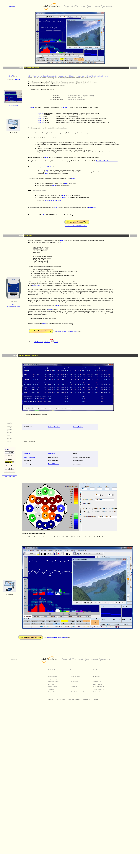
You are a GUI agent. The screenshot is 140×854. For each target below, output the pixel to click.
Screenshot (51, 684)
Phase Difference (53, 464)
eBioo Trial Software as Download (79, 691)
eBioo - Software (52, 676)
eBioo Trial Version (75, 676)
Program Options (52, 691)
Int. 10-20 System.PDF (99, 686)
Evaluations (51, 689)
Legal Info (95, 699)
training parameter (37, 285)
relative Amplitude (29, 457)
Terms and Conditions (74, 699)
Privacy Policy (61, 699)
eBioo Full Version (75, 679)
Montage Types (97, 681)
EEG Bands (96, 679)
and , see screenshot (107, 161)
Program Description (53, 679)
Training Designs (52, 686)
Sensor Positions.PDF (99, 689)
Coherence (51, 453)
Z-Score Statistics (97, 684)
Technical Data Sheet (53, 681)
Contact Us (86, 699)
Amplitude (27, 453)
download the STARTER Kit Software (76, 226)
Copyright (51, 699)
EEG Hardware (75, 681)
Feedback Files (97, 691)
